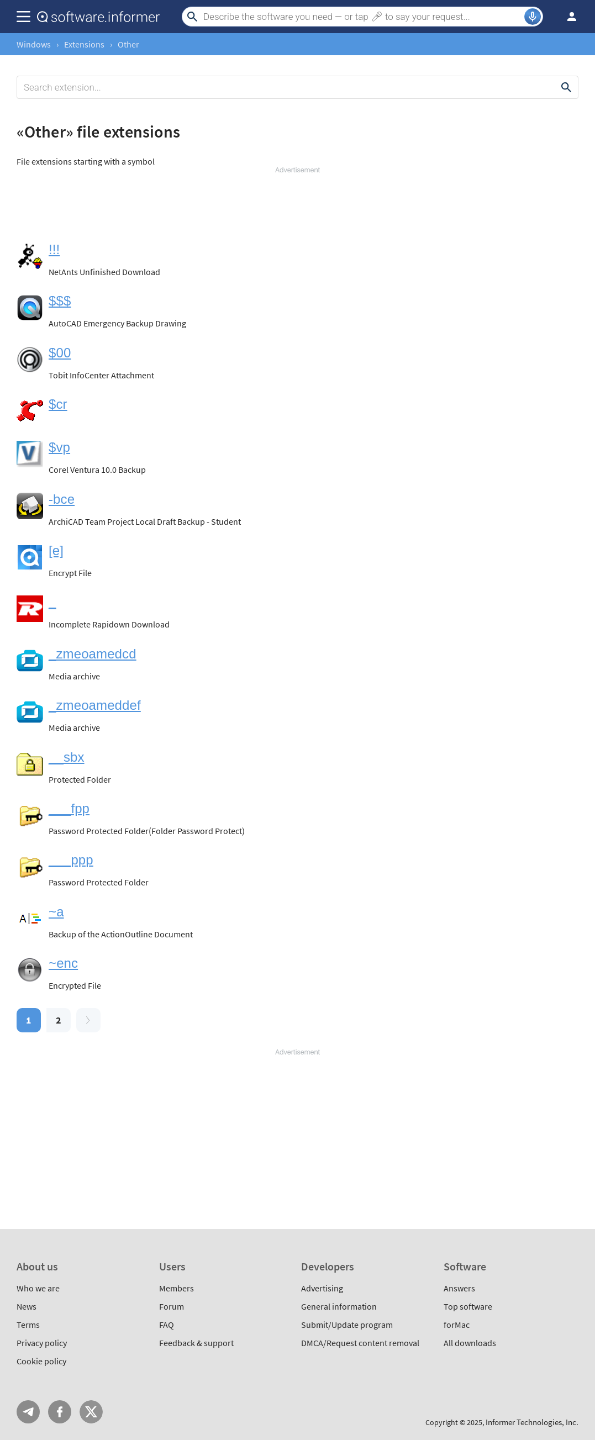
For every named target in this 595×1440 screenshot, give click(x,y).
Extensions (84, 44)
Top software (468, 1306)
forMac (457, 1324)
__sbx (67, 757)
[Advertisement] (297, 208)
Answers (459, 1288)
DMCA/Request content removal (360, 1342)
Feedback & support (196, 1342)
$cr (58, 404)
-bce (62, 499)
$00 (60, 352)
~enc (63, 963)
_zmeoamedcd (92, 653)
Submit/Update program (347, 1324)
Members (176, 1288)
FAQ (166, 1324)
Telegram (28, 1411)
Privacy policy (42, 1342)
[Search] (362, 17)
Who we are (38, 1288)
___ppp (71, 859)
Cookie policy (41, 1361)
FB (59, 1411)
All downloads (470, 1342)
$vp (59, 447)
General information (339, 1306)
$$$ (60, 300)
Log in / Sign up (567, 16)
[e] (56, 550)
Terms (28, 1324)
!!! (54, 249)
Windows (34, 44)
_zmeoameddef (95, 705)
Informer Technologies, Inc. (532, 1422)
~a (56, 911)
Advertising (322, 1288)
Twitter (91, 1411)
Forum (171, 1306)
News (26, 1306)
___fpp (69, 808)
